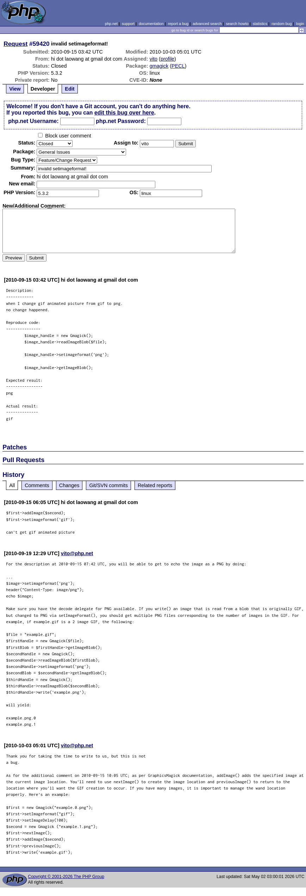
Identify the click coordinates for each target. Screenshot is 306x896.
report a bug (178, 24)
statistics (260, 24)
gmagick (159, 66)
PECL (178, 66)
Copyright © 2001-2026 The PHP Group (66, 876)
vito (153, 59)
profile (167, 59)
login (300, 24)
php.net (111, 24)
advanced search (207, 24)
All (12, 485)
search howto (237, 24)
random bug (281, 24)
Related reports (155, 485)
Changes (69, 485)
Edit (69, 89)
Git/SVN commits (108, 485)
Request (15, 43)
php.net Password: (121, 121)
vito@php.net (77, 553)
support (128, 24)
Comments (37, 485)
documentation (151, 24)
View (15, 89)
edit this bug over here (124, 113)
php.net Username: (33, 121)
